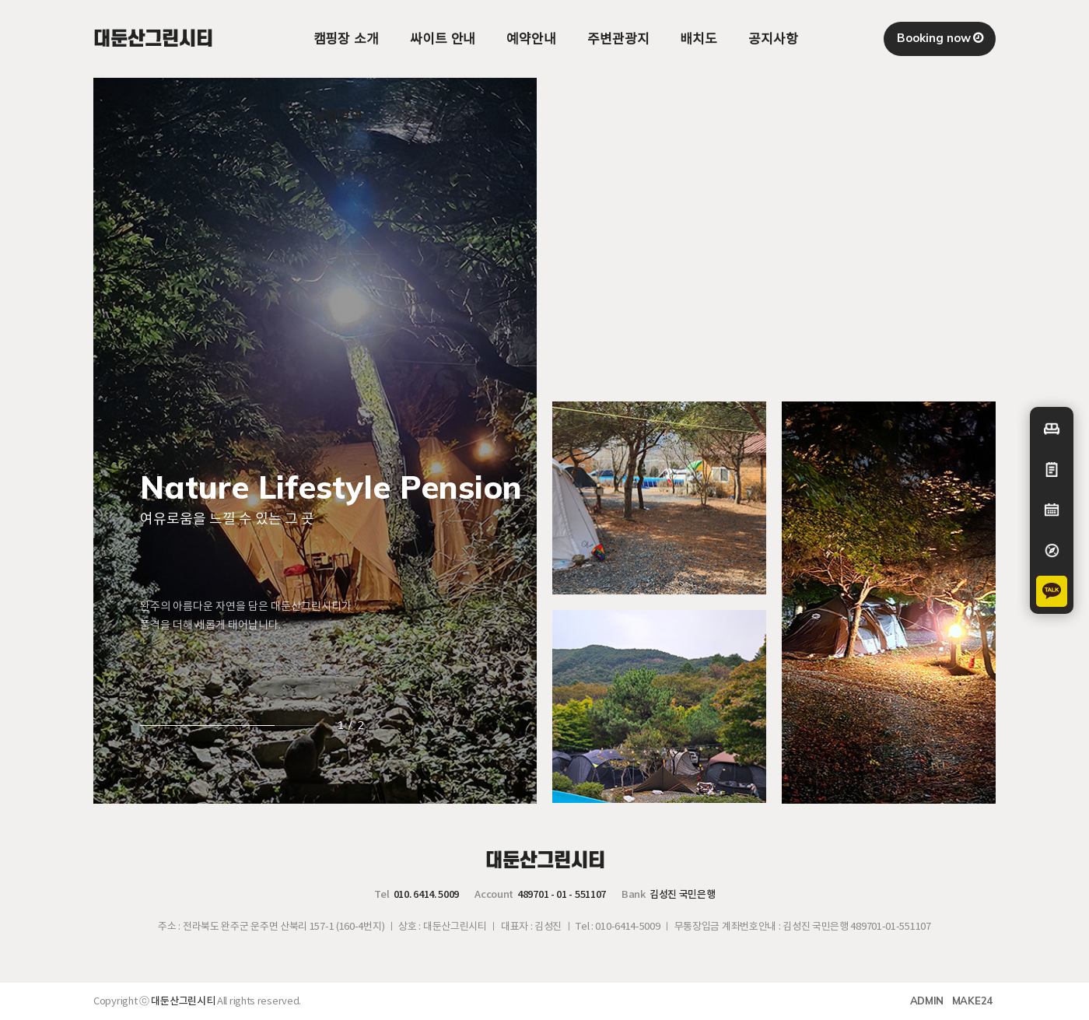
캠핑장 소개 (346, 38)
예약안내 (531, 38)
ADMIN (927, 1000)
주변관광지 (618, 38)
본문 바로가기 (0, 0)
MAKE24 (972, 1000)
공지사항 (773, 38)
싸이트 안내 (442, 38)
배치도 (698, 38)
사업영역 (338, 116)
